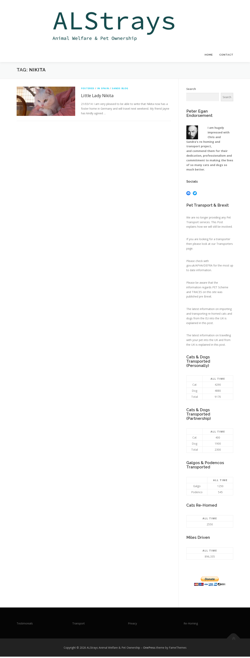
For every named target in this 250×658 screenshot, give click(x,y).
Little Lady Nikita (97, 97)
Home (209, 54)
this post (207, 324)
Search (191, 90)
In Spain (103, 89)
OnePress (149, 649)
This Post (217, 223)
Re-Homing (191, 625)
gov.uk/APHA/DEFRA (199, 267)
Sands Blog (120, 89)
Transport (78, 625)
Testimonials (25, 625)
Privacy (132, 625)
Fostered (87, 89)
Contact (226, 54)
